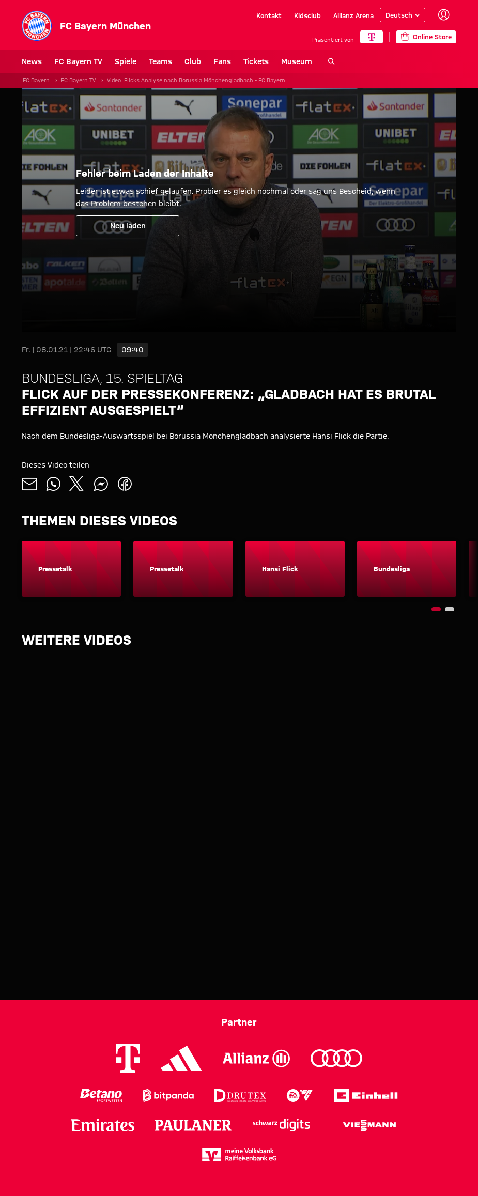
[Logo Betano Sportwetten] (101, 1095)
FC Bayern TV (78, 61)
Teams (160, 61)
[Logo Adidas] (181, 1058)
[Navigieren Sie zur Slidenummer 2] (449, 609)
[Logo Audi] (336, 1058)
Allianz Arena (353, 15)
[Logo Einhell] (366, 1095)
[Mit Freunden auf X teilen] (77, 484)
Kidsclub (307, 15)
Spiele (125, 61)
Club (192, 61)
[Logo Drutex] (240, 1095)
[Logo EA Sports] (299, 1095)
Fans (222, 61)
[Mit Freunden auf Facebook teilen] (124, 484)
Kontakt (269, 15)
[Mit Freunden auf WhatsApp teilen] (53, 484)
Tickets (256, 61)
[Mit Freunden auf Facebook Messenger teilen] (101, 484)
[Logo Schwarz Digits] (281, 1125)
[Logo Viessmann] (369, 1125)
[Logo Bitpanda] (168, 1095)
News (32, 61)
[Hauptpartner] (371, 36)
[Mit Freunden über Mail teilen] (29, 484)
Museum (296, 61)
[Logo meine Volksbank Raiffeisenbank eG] (239, 1154)
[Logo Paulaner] (193, 1125)
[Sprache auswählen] (402, 15)
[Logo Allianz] (256, 1058)
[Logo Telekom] (128, 1058)
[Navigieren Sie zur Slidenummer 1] (436, 609)
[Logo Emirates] (102, 1125)
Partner (239, 1022)
